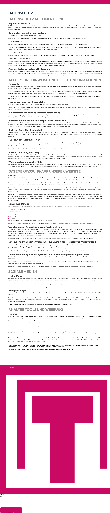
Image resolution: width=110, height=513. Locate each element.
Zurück (11, 2)
